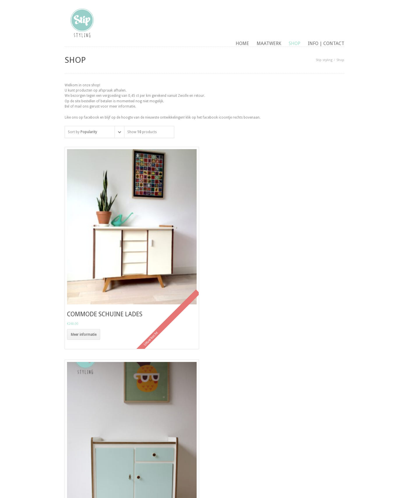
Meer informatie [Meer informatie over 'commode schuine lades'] (83, 335)
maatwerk (269, 43)
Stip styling (324, 60)
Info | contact (326, 43)
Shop (294, 43)
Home (242, 43)
